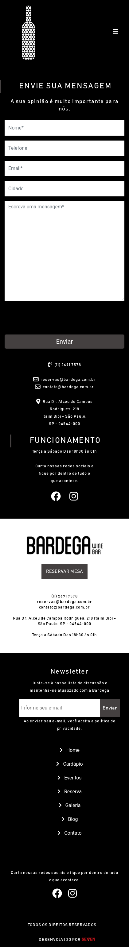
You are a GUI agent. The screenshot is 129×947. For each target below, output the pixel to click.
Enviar (64, 341)
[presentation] (51, 318)
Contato (69, 833)
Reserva (69, 791)
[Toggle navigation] (115, 33)
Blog (69, 819)
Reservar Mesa (64, 571)
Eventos (69, 778)
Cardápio (69, 764)
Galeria (70, 805)
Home (70, 750)
